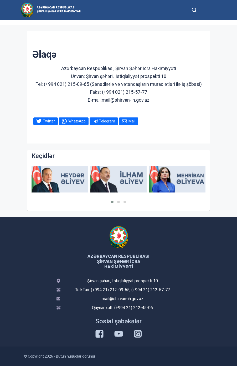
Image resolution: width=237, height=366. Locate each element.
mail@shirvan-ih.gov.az (122, 298)
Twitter (49, 121)
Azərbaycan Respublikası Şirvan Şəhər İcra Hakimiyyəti (59, 9)
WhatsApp (77, 121)
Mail (131, 121)
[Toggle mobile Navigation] (207, 9)
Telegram (107, 121)
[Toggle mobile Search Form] (194, 9)
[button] (112, 202)
